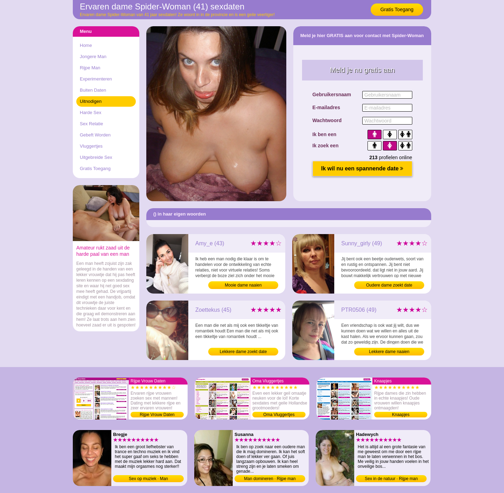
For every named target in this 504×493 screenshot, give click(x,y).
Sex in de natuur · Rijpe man (391, 478)
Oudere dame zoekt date (389, 285)
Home (86, 45)
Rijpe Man (90, 67)
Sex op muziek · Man (148, 478)
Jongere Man (93, 56)
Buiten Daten (93, 90)
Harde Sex (90, 112)
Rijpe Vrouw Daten (157, 414)
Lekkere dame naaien (389, 351)
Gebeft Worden (95, 135)
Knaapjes (401, 414)
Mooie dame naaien (243, 285)
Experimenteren (96, 79)
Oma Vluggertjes (278, 414)
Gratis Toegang (397, 9)
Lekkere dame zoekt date (243, 351)
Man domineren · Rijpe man (269, 478)
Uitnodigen (91, 101)
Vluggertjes (91, 146)
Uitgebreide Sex (96, 157)
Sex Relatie (91, 123)
